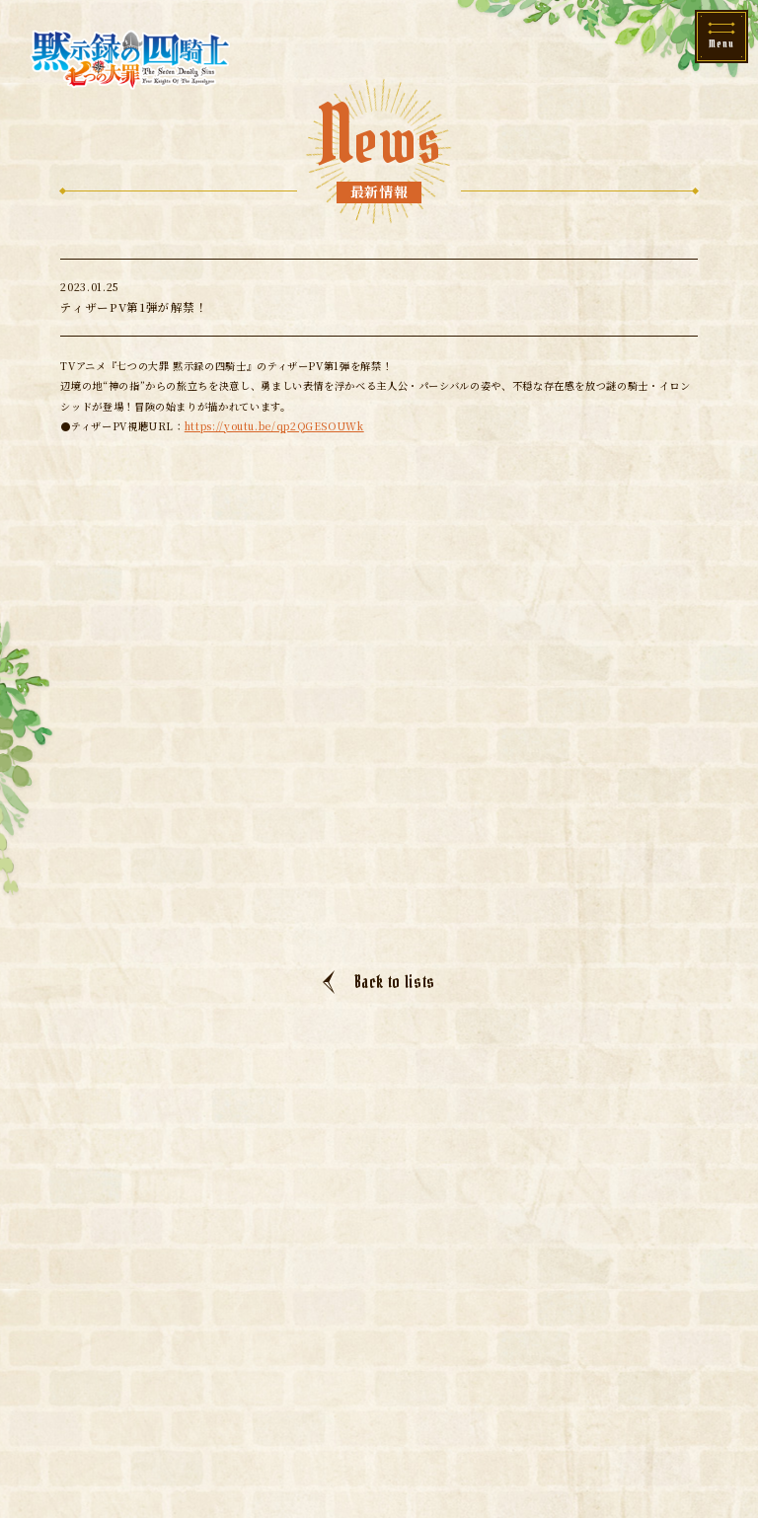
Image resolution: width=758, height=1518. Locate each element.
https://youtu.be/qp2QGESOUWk (274, 425)
